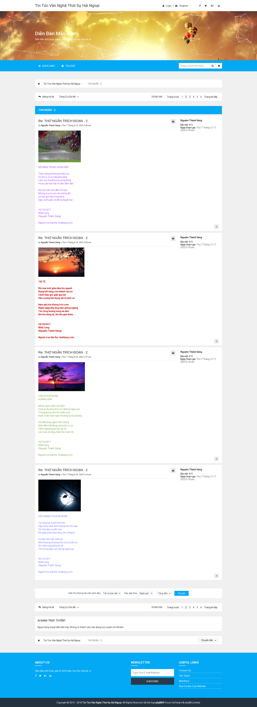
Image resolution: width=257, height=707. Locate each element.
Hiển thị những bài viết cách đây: (94, 593)
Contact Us (185, 670)
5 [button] (197, 97)
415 (191, 125)
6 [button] (201, 97)
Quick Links (47, 66)
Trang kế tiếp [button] (210, 97)
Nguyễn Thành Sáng (191, 120)
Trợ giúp (68, 66)
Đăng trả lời (46, 96)
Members (184, 681)
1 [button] (182, 97)
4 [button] (193, 97)
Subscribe (152, 681)
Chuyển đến (208, 640)
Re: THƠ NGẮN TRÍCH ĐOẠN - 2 (63, 121)
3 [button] (189, 97)
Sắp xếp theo (138, 593)
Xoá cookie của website (192, 686)
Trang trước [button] (173, 97)
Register (181, 5)
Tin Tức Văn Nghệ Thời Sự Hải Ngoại (67, 5)
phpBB (159, 702)
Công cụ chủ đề (68, 96)
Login (167, 5)
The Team (184, 675)
